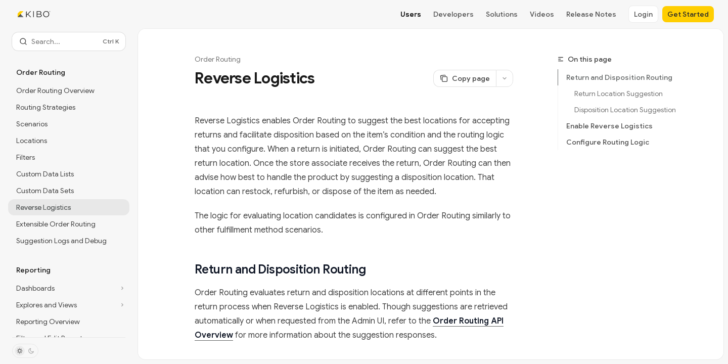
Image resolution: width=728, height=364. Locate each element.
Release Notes (591, 14)
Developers (453, 14)
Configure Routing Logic (607, 142)
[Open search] (68, 41)
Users (410, 14)
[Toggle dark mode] (25, 351)
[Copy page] (464, 78)
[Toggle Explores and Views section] (68, 305)
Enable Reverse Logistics (609, 125)
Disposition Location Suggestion (625, 109)
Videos (542, 14)
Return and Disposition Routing (619, 77)
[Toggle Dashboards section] (68, 288)
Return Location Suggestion (618, 93)
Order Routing (218, 59)
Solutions (502, 14)
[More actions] (504, 78)
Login (643, 14)
